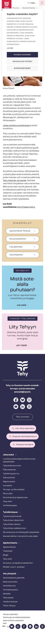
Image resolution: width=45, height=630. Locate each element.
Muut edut (7, 494)
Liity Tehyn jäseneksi (24, 428)
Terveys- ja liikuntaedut (13, 490)
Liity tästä (21, 346)
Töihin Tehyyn (9, 606)
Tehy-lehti (7, 502)
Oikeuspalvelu (9, 470)
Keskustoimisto (10, 582)
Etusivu (15, 8)
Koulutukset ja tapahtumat (15, 498)
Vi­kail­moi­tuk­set (10, 602)
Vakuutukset (9, 478)
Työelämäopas (10, 512)
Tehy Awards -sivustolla (14, 181)
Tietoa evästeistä (10, 614)
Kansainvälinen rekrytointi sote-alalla (20, 536)
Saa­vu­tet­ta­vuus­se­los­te (13, 621)
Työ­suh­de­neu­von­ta (12, 466)
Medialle (7, 594)
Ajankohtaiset (9, 547)
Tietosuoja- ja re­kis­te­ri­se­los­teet (16, 617)
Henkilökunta (9, 586)
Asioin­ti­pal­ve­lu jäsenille (13, 578)
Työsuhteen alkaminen (13, 520)
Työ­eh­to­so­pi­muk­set (12, 516)
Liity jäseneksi (16, 247)
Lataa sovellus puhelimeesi (16, 126)
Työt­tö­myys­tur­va (11, 474)
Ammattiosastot (10, 590)
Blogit (5, 555)
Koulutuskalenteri (17, 239)
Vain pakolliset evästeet (22, 61)
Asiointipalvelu (16, 255)
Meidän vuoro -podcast (14, 567)
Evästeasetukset (22, 68)
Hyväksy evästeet (22, 55)
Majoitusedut (9, 482)
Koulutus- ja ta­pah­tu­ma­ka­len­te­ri (18, 563)
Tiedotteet (7, 551)
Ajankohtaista (28, 8)
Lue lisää (21, 305)
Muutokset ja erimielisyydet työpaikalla (21, 532)
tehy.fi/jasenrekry (26, 207)
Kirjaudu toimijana (24, 445)
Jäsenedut (8, 455)
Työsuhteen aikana (11, 524)
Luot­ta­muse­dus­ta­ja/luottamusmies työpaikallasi (19, 460)
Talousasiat (8, 598)
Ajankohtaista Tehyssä (19, 231)
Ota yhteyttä (9, 574)
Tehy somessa (22, 417)
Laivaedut (7, 486)
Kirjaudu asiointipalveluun (24, 437)
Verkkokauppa (10, 506)
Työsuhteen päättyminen (14, 528)
